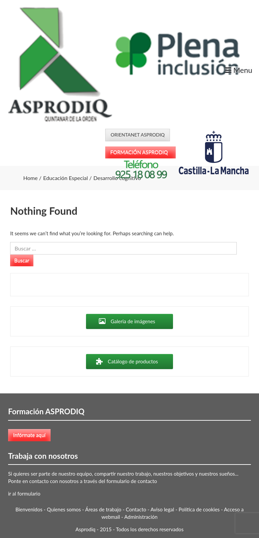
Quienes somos (64, 509)
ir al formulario (24, 493)
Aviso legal (162, 509)
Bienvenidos (29, 509)
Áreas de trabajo (103, 509)
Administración (141, 517)
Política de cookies (199, 509)
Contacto (136, 509)
